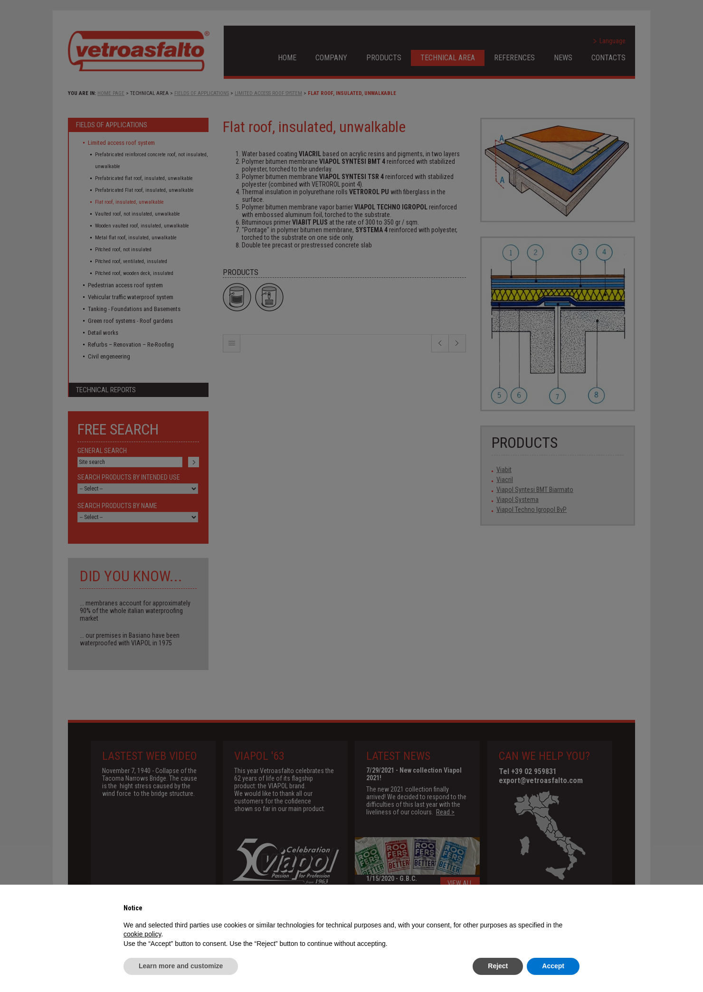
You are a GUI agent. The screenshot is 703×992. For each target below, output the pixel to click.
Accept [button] (553, 966)
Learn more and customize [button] (181, 966)
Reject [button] (498, 966)
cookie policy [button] (142, 934)
